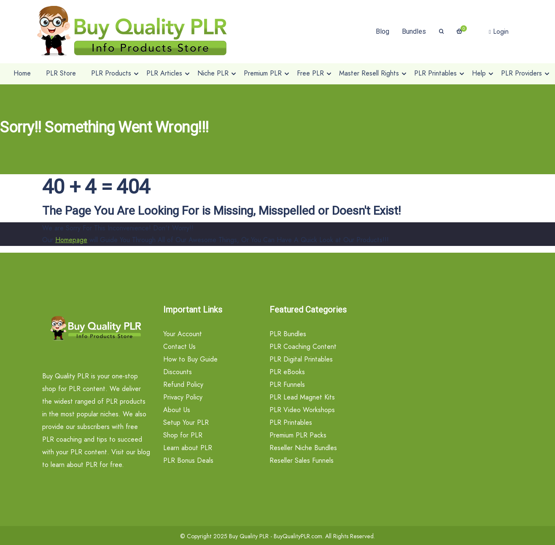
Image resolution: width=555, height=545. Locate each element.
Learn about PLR (187, 448)
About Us (176, 410)
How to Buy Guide (190, 359)
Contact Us (179, 346)
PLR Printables (290, 422)
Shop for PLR (182, 435)
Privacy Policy (182, 397)
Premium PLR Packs (297, 435)
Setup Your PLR (186, 422)
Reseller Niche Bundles (303, 448)
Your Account (182, 334)
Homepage (71, 240)
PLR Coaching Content (303, 346)
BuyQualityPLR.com (298, 536)
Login (499, 31)
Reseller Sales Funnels (301, 460)
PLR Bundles (287, 334)
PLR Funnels (287, 384)
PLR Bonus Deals (188, 460)
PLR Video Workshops (302, 410)
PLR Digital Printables (301, 359)
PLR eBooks (287, 372)
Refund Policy (183, 384)
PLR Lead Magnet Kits (302, 397)
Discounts (177, 372)
